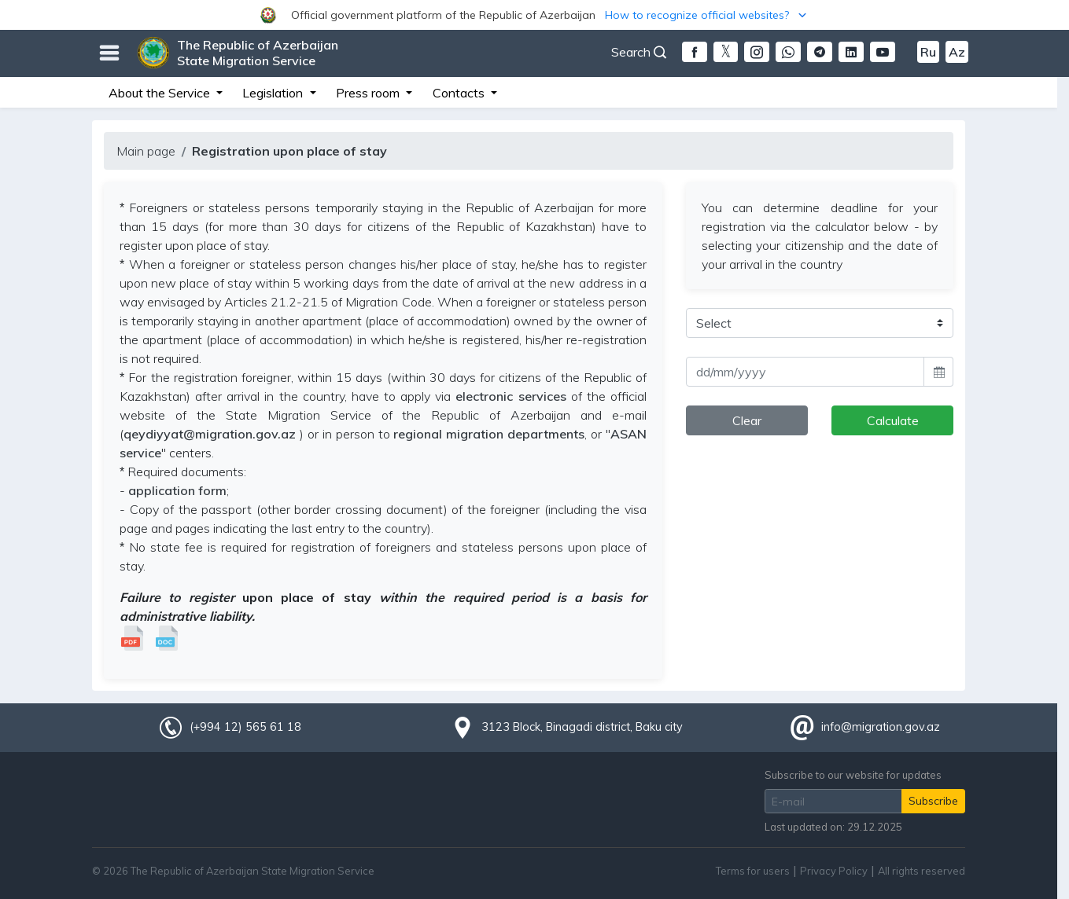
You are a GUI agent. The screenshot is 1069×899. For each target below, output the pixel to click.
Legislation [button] (274, 93)
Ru (928, 52)
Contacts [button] (460, 93)
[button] (534, 15)
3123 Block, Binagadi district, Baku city (582, 727)
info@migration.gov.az (880, 727)
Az (957, 52)
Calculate (893, 420)
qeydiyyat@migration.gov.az (209, 434)
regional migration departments (488, 434)
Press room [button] (369, 93)
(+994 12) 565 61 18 (245, 727)
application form (177, 490)
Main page (145, 151)
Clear (746, 420)
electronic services (510, 396)
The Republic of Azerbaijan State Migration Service (257, 52)
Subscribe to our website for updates (853, 775)
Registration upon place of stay (289, 151)
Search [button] (638, 52)
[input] (805, 372)
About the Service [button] (161, 93)
